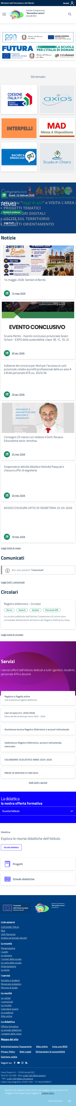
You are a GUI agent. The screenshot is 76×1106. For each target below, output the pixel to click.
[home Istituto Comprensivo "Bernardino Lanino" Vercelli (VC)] (27, 14)
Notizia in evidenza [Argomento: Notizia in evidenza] (11, 212)
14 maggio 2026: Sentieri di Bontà (24, 279)
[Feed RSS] (26, 1062)
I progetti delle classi (11, 1033)
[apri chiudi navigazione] (4, 14)
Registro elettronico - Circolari (22, 603)
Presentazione (8, 948)
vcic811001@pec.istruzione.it (20, 1078)
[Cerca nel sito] (69, 14)
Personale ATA (51, 610)
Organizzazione (8, 966)
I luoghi (4, 952)
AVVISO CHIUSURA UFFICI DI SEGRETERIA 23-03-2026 (38, 507)
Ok (69, 1101)
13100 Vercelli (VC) (26, 1072)
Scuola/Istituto (11, 811)
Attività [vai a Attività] (8, 203)
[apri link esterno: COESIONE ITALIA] (19, 99)
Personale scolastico (11, 984)
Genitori (35, 610)
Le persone (6, 955)
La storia (5, 970)
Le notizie (6, 998)
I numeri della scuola (11, 959)
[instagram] (22, 1062)
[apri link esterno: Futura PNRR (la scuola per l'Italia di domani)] (38, 52)
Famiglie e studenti (10, 980)
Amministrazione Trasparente (16, 1046)
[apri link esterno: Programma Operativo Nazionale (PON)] (38, 37)
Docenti (22, 610)
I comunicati (7, 1001)
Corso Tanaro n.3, (8, 1072)
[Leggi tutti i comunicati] (13, 582)
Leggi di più (9, 222)
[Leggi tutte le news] (11, 548)
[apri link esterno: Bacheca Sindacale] (19, 157)
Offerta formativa (9, 1026)
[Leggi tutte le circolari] (12, 634)
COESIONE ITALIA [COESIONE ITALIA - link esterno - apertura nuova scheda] (10, 927)
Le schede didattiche (11, 1030)
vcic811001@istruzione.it (34, 1075)
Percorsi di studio (9, 987)
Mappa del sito (9, 1039)
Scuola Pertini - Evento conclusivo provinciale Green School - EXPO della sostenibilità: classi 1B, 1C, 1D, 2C (36, 338)
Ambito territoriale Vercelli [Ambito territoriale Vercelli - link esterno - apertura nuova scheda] (14, 938)
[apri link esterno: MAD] (57, 128)
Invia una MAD (59, 1046)
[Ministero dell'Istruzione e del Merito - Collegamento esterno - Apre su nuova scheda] (17, 3)
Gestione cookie (9, 1057)
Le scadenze (7, 1012)
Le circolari (6, 1005)
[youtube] (18, 1062)
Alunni (9, 610)
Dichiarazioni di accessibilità (50, 1051)
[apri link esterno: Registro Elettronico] (57, 99)
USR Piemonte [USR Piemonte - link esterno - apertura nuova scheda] (8, 934)
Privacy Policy (8, 1051)
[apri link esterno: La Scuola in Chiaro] (57, 157)
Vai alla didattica (11, 847)
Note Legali (25, 1051)
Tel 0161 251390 (8, 1075)
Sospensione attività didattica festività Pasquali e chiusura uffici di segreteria (34, 468)
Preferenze (55, 1101)
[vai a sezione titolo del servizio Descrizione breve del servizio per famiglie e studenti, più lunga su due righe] (38, 698)
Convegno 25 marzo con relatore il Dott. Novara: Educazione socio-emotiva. (33, 439)
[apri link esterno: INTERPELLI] (19, 128)
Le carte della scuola (11, 962)
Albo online (6, 1016)
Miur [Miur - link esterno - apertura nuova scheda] (3, 930)
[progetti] (38, 864)
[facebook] (14, 1062)
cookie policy (48, 1093)
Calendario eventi (9, 1009)
